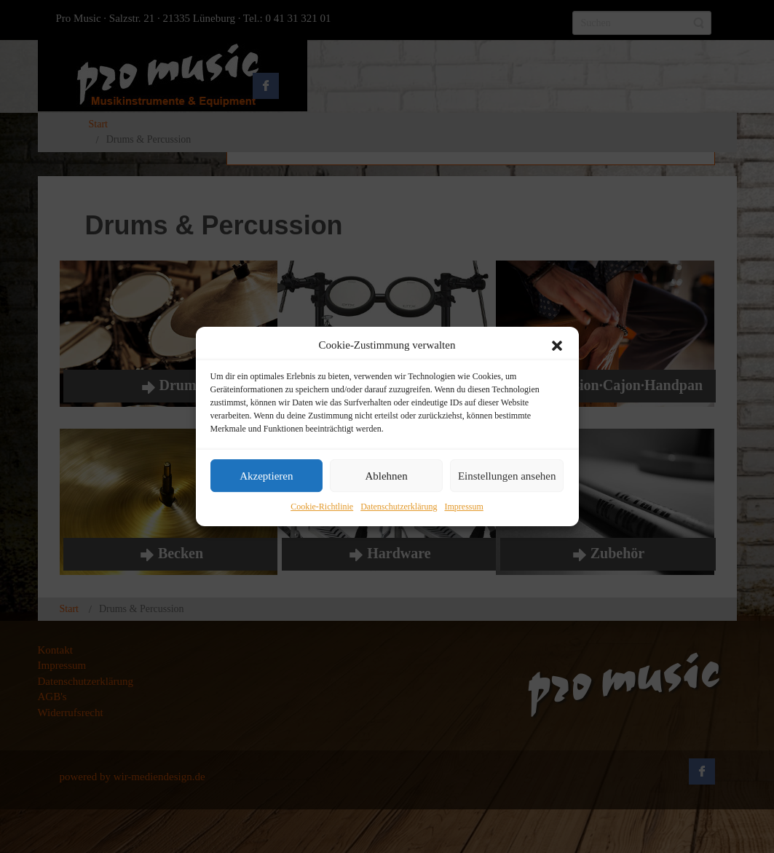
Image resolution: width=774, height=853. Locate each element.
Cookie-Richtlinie (322, 507)
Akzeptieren (266, 476)
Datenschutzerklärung (398, 507)
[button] (557, 345)
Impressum (463, 507)
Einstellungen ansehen (507, 476)
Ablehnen (386, 476)
